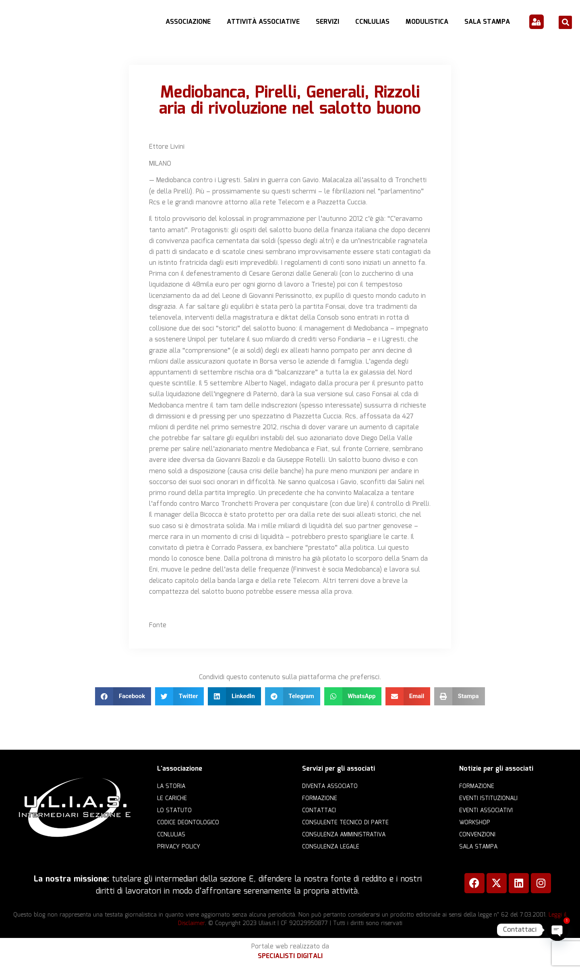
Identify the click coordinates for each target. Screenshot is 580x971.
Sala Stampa (487, 22)
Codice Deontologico (188, 822)
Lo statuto (174, 810)
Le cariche (172, 798)
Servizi (327, 22)
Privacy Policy (178, 846)
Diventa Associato (330, 786)
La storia (171, 786)
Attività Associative (263, 22)
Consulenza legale (330, 846)
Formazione (319, 798)
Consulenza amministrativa (343, 834)
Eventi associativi (486, 810)
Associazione (188, 22)
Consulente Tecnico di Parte (345, 822)
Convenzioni (477, 834)
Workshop (474, 822)
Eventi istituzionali (488, 798)
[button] (565, 22)
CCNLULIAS (372, 22)
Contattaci (319, 810)
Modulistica (427, 22)
